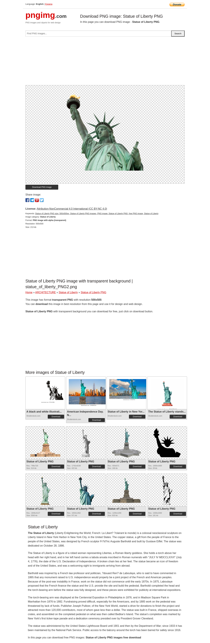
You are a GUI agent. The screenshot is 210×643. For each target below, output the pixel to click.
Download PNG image (42, 187)
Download (56, 416)
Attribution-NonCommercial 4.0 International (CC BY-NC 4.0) (72, 208)
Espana (48, 4)
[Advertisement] (105, 62)
